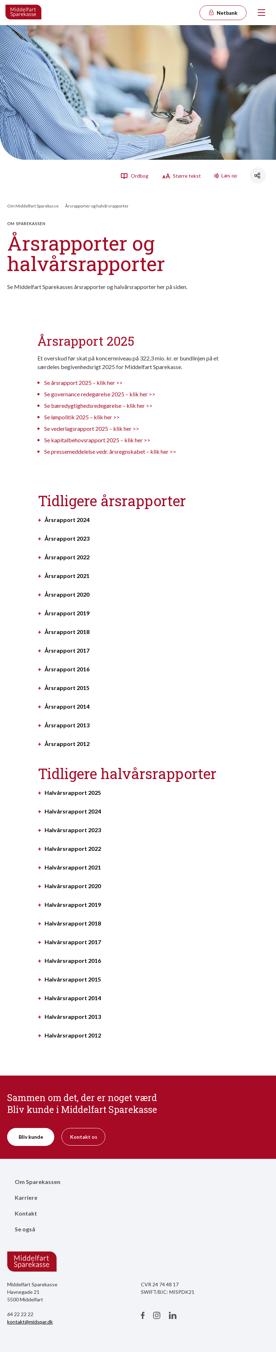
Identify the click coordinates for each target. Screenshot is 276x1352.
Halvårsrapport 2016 (73, 960)
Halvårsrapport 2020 (73, 886)
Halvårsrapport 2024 (73, 811)
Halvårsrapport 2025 (73, 792)
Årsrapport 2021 (67, 576)
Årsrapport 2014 (67, 706)
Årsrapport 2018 (67, 632)
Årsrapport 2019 (67, 613)
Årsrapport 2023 (67, 538)
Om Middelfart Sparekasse (33, 206)
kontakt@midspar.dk (30, 1322)
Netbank (222, 13)
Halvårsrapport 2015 (73, 979)
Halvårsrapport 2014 (73, 998)
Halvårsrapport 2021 (73, 867)
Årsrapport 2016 (67, 669)
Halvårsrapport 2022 (73, 848)
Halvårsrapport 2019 (73, 904)
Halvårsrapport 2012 (73, 1035)
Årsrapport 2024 (67, 520)
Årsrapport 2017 (67, 650)
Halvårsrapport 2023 (73, 830)
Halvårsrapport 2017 (73, 942)
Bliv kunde (31, 1137)
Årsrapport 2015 (67, 688)
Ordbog (134, 175)
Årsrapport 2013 (67, 725)
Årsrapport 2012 (67, 744)
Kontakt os (83, 1137)
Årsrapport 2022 (67, 557)
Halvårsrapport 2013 (73, 1016)
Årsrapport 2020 (67, 594)
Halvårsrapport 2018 (73, 923)
